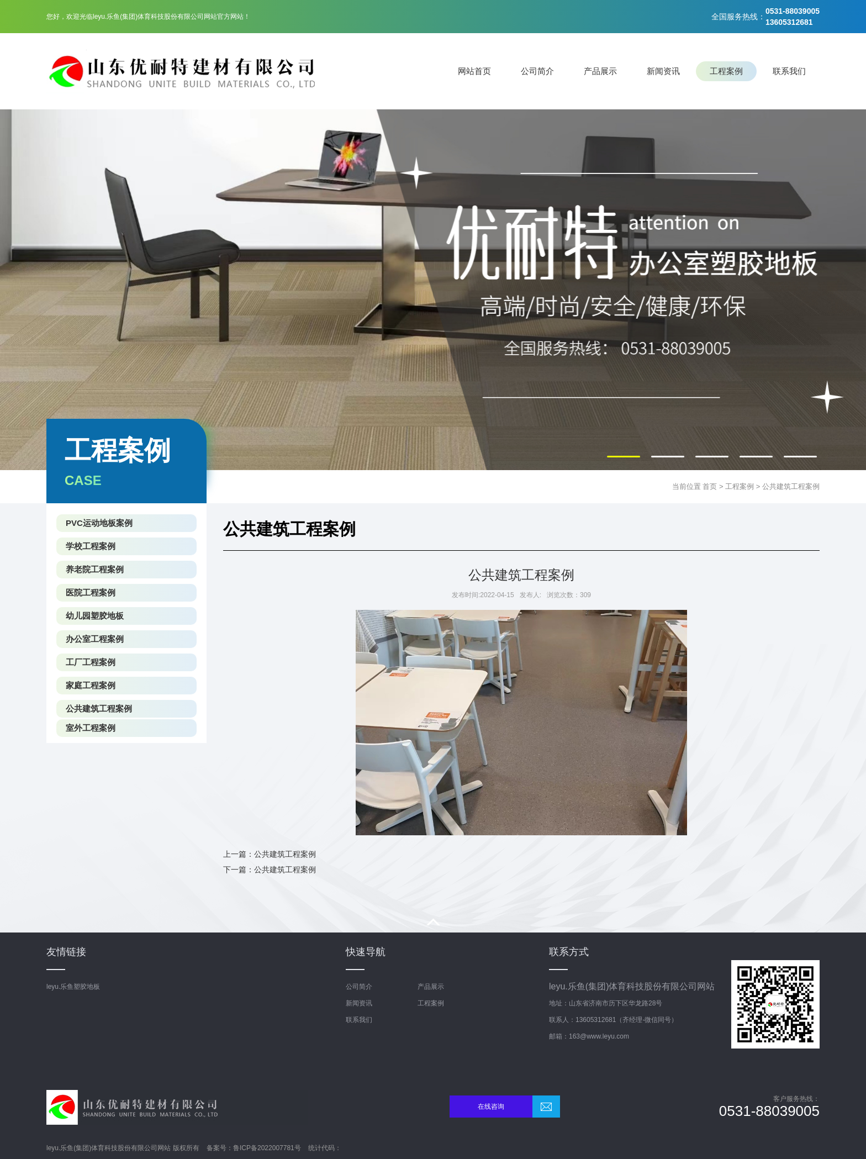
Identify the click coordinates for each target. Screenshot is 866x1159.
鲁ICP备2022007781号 (267, 1148)
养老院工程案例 (95, 569)
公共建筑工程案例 (791, 486)
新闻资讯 (663, 71)
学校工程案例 (90, 546)
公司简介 (537, 71)
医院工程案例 (90, 592)
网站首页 (474, 71)
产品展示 (600, 71)
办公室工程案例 (95, 639)
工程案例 (726, 71)
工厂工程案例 (90, 662)
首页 (710, 486)
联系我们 (789, 71)
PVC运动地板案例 (99, 523)
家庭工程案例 (90, 685)
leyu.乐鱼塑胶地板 (73, 987)
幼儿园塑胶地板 (95, 615)
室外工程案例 (90, 728)
